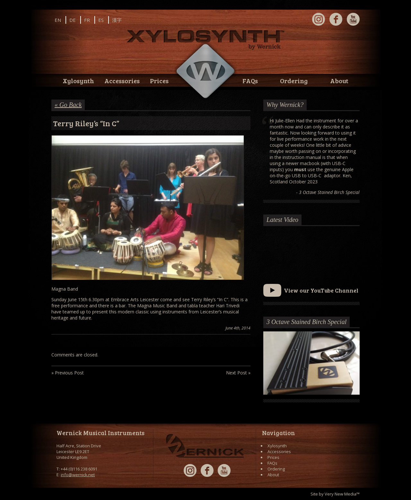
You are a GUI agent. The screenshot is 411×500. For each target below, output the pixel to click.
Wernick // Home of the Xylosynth (205, 71)
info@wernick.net (78, 475)
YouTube (353, 19)
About (339, 80)
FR (87, 20)
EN (58, 20)
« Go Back (68, 104)
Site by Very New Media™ (335, 494)
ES (101, 20)
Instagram (318, 19)
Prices (159, 80)
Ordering (294, 80)
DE (72, 20)
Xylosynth (78, 80)
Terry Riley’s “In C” (86, 123)
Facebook (335, 19)
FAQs (250, 80)
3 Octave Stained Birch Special (306, 321)
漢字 (117, 20)
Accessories (122, 80)
